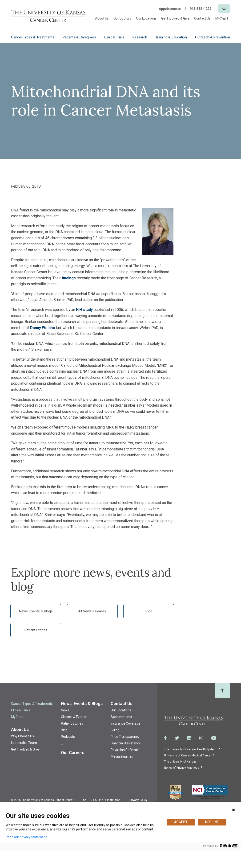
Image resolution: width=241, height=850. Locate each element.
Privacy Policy (138, 800)
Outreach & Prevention (212, 37)
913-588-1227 (200, 8)
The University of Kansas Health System (190, 749)
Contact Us (202, 18)
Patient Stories (35, 630)
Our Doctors (122, 18)
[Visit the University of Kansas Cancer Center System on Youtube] (213, 738)
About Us (102, 18)
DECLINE (212, 822)
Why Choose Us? (23, 736)
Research (140, 37)
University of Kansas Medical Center (187, 755)
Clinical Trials (114, 37)
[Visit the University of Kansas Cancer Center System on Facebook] (165, 738)
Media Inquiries (122, 756)
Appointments (170, 8)
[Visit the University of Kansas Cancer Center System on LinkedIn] (189, 738)
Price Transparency (125, 737)
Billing (115, 730)
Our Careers (72, 752)
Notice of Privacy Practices (181, 767)
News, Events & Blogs (36, 611)
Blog (148, 611)
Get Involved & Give (175, 18)
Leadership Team (24, 743)
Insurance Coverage (125, 723)
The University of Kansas (180, 761)
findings (69, 278)
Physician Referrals (125, 750)
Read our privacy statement (26, 837)
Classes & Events (73, 717)
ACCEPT (181, 822)
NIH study (84, 309)
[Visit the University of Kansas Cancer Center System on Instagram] (201, 738)
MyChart (221, 18)
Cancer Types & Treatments (32, 37)
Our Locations (146, 18)
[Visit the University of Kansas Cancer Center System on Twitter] (177, 738)
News (65, 710)
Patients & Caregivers (79, 37)
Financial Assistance (126, 743)
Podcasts (68, 737)
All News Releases (92, 611)
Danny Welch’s (42, 328)
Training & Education (171, 37)
